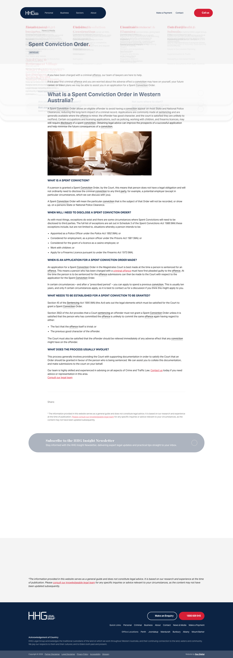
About (92, 12)
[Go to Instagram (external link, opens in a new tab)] (35, 628)
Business (64, 12)
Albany (186, 631)
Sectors (79, 12)
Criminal (138, 625)
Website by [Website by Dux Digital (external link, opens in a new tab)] (195, 654)
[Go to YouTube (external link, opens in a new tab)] (46, 628)
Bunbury (177, 631)
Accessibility (95, 654)
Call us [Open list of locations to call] (203, 12)
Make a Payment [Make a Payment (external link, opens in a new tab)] (164, 12)
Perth (143, 631)
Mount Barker (198, 631)
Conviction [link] (142, 85)
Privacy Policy (82, 654)
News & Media (179, 625)
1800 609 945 (191, 615)
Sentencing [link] (73, 302)
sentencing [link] (165, 112)
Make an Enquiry (162, 615)
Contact (179, 12)
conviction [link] (141, 81)
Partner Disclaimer (52, 654)
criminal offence (122, 270)
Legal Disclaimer (68, 654)
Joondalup (153, 631)
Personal (49, 12)
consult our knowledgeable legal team (74, 582)
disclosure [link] (66, 122)
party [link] (123, 191)
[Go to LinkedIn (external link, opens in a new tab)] (41, 628)
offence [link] (96, 75)
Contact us (157, 370)
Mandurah (165, 631)
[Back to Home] (32, 13)
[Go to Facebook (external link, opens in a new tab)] (30, 628)
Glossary (105, 654)
